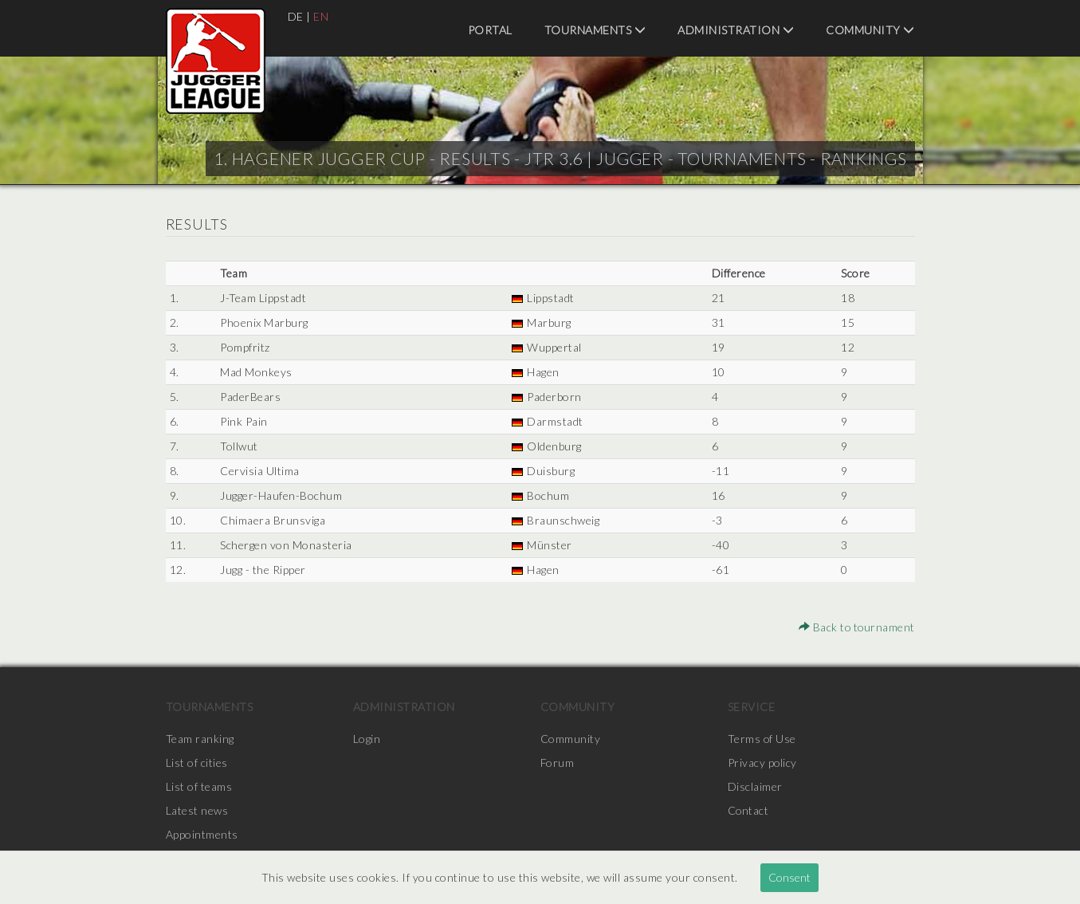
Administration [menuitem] (735, 30)
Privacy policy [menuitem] (763, 762)
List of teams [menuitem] (199, 786)
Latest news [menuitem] (197, 810)
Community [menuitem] (870, 30)
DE (296, 16)
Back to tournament (856, 627)
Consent (789, 877)
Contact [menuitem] (749, 810)
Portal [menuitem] (490, 30)
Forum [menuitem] (557, 762)
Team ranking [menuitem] (200, 738)
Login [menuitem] (367, 738)
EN (320, 16)
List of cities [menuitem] (197, 762)
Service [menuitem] (752, 706)
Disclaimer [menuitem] (755, 786)
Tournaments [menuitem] (595, 30)
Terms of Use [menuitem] (762, 738)
